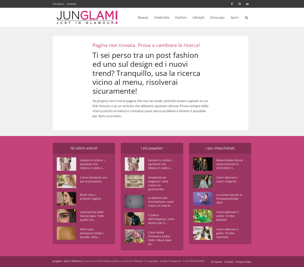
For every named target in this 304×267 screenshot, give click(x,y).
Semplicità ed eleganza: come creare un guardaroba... (158, 183)
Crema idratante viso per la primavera (93, 179)
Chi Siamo (58, 4)
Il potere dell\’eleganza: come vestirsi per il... (161, 219)
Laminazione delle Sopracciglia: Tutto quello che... (92, 216)
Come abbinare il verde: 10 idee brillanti (227, 216)
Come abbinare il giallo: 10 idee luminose (227, 233)
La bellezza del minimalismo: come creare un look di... (161, 201)
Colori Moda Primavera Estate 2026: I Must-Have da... (159, 238)
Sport (235, 17)
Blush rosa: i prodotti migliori (90, 196)
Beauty (143, 17)
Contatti (71, 4)
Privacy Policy (243, 262)
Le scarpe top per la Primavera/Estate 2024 (229, 198)
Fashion (181, 17)
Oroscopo (217, 17)
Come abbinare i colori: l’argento (227, 179)
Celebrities (161, 17)
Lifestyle (198, 17)
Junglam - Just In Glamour (67, 261)
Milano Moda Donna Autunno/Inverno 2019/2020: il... (229, 164)
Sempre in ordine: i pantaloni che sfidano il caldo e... (92, 164)
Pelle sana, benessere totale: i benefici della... (92, 233)
